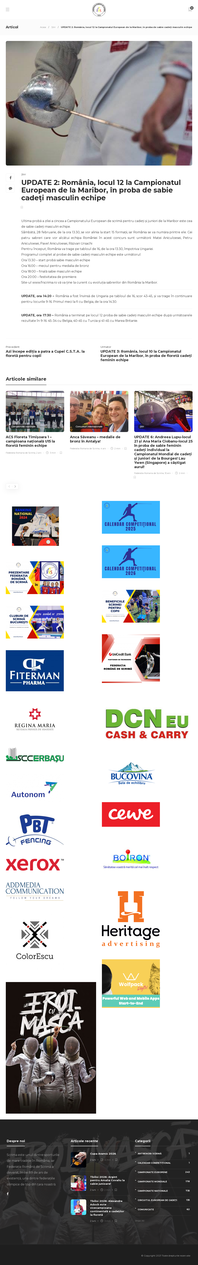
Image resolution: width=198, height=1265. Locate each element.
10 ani (168, 473)
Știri (53, 27)
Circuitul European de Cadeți (164, 1200)
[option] (35, 423)
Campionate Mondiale (164, 1181)
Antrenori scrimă (164, 1153)
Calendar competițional (164, 1162)
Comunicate (164, 1209)
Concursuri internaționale (89, 426)
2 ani (38, 452)
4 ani (103, 448)
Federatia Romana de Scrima (20, 452)
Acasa (43, 27)
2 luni (93, 1159)
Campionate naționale (23, 426)
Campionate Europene (164, 1172)
